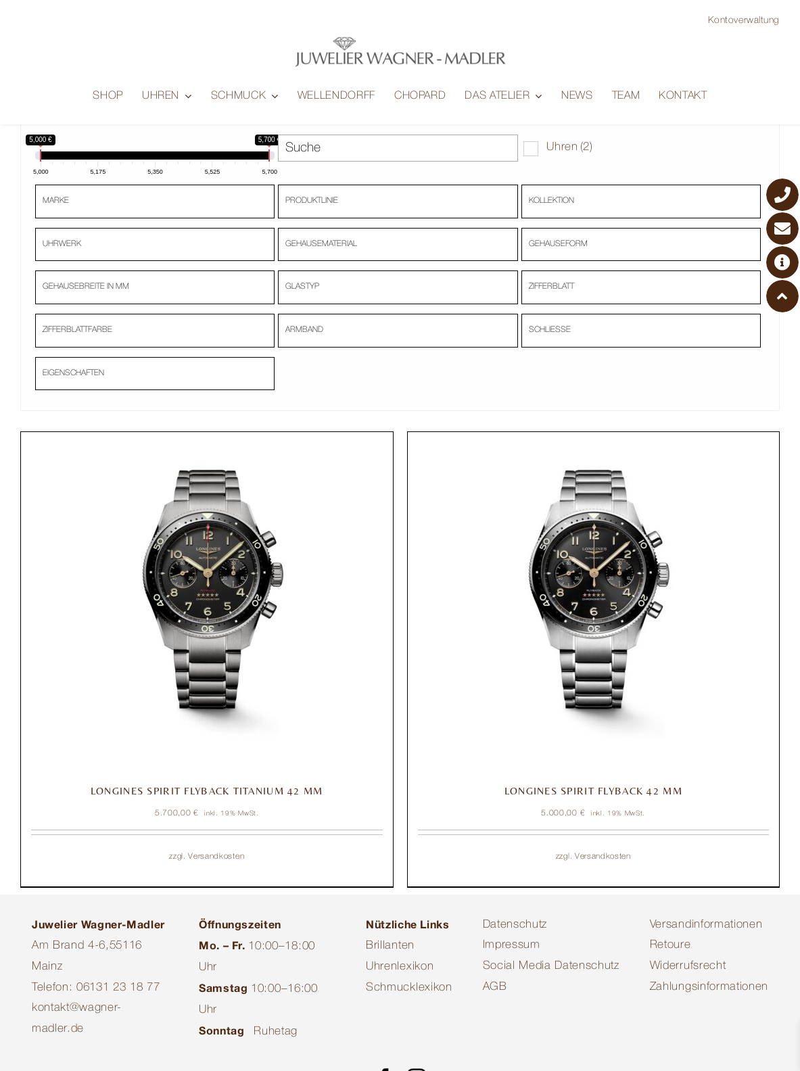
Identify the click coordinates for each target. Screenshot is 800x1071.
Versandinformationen (706, 926)
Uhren (569, 148)
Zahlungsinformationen (709, 988)
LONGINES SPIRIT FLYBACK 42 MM (593, 792)
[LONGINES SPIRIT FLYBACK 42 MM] (594, 602)
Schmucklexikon (409, 989)
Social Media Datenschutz (551, 967)
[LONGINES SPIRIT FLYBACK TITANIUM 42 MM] (207, 602)
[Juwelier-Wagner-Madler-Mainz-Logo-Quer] (400, 42)
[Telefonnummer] (782, 194)
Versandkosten (216, 857)
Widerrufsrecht (688, 967)
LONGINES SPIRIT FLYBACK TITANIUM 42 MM (207, 792)
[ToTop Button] (782, 296)
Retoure (670, 947)
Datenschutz (515, 926)
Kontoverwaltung (744, 20)
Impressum (511, 947)
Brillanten (390, 948)
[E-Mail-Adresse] (782, 228)
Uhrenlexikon (399, 968)
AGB (495, 988)
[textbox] (158, 200)
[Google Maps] (782, 262)
